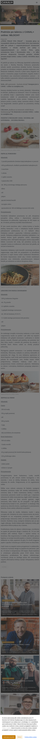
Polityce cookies (6, 728)
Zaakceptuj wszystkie (8, 737)
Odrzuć (19, 737)
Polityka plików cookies (31, 737)
